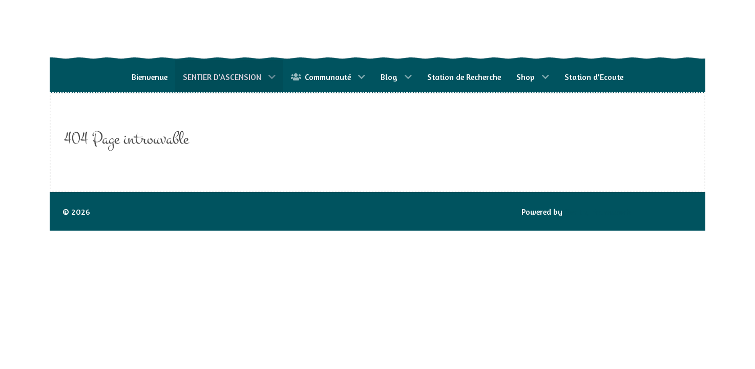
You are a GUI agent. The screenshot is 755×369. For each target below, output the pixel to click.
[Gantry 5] (139, 30)
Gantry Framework (597, 212)
